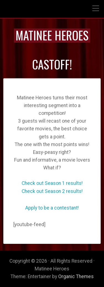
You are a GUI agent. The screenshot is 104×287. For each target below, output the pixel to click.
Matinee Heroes (52, 35)
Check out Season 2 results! (52, 191)
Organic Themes (76, 276)
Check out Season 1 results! (52, 183)
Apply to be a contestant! (52, 208)
